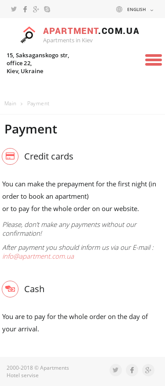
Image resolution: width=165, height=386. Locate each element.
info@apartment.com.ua (38, 256)
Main (10, 103)
